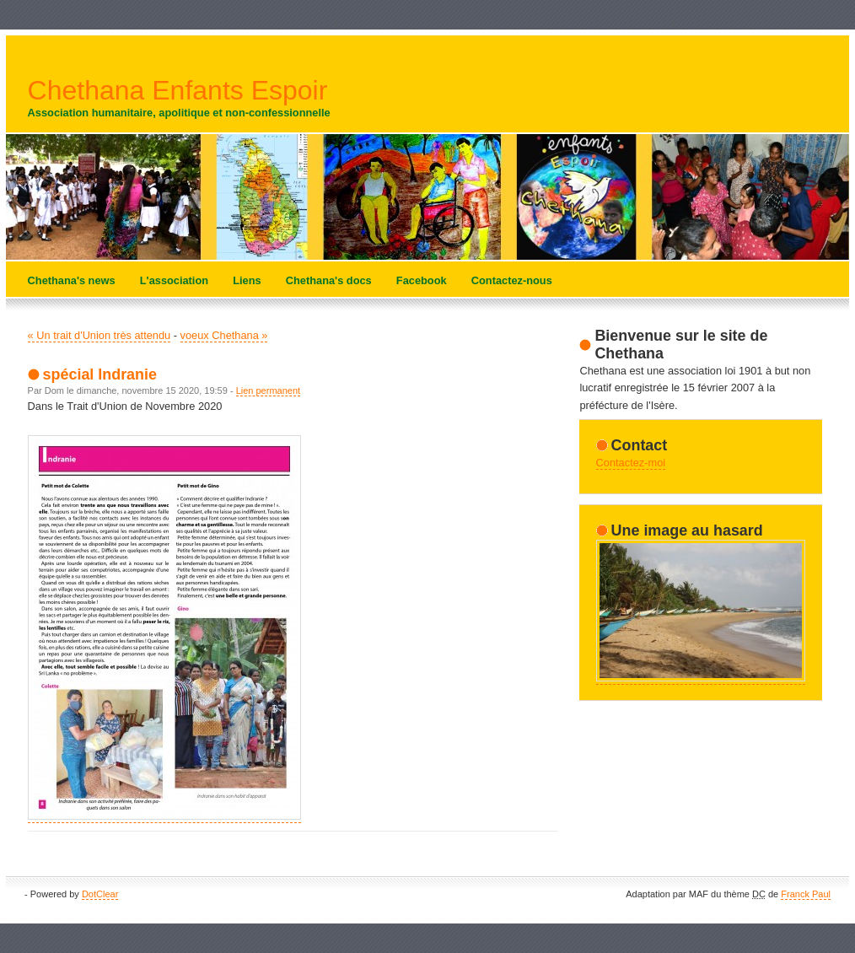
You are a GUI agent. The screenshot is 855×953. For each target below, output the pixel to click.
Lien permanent (268, 390)
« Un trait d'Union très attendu (99, 335)
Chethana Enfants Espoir (178, 90)
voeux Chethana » (224, 335)
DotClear (100, 894)
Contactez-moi (631, 462)
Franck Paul (806, 894)
